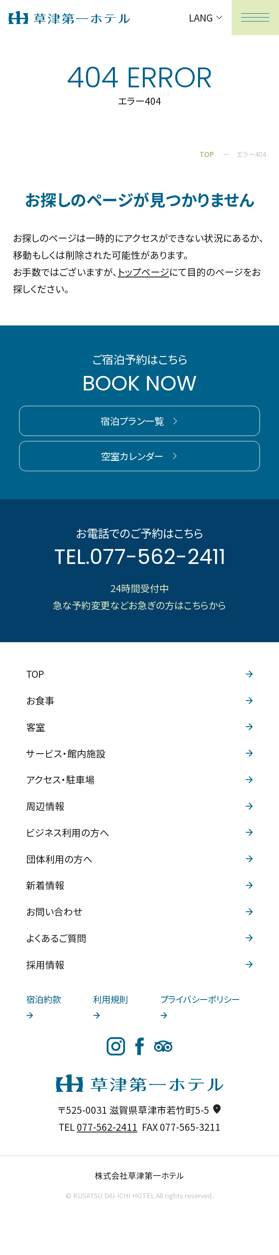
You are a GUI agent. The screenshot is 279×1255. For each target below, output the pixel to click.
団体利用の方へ (139, 859)
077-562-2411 (157, 556)
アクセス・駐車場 (139, 779)
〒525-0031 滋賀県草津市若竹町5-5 (140, 1110)
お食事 (139, 700)
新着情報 (139, 885)
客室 (139, 727)
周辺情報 (139, 806)
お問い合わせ (139, 911)
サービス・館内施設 (139, 753)
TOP (139, 674)
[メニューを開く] (255, 17)
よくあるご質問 (139, 938)
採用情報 (139, 964)
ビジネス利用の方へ (139, 832)
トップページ (143, 272)
